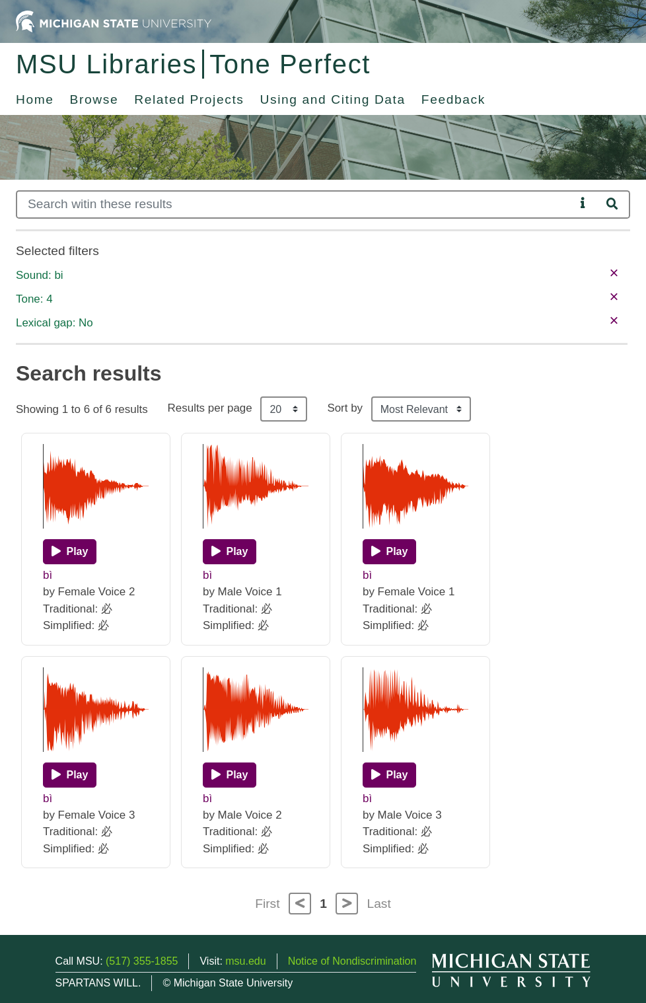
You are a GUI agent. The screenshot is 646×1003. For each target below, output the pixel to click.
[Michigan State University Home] (113, 21)
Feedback (453, 99)
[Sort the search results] (421, 409)
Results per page (210, 408)
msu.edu (245, 961)
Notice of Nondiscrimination (352, 961)
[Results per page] (283, 409)
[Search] (295, 204)
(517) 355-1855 (142, 961)
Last (379, 903)
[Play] (69, 551)
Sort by (345, 408)
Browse (94, 99)
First (267, 903)
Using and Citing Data (333, 99)
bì (47, 575)
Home (35, 99)
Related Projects (189, 99)
